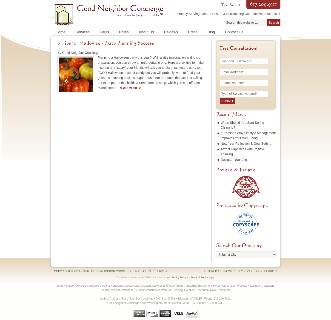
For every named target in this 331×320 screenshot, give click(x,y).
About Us (146, 32)
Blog (211, 32)
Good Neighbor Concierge (108, 13)
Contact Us (234, 32)
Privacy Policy (179, 277)
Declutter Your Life (234, 159)
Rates (124, 32)
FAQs (104, 32)
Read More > (130, 88)
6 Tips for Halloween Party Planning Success (105, 43)
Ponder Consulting (259, 271)
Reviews (171, 32)
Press (192, 32)
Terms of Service (199, 277)
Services (83, 32)
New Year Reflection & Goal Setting (246, 143)
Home (61, 32)
